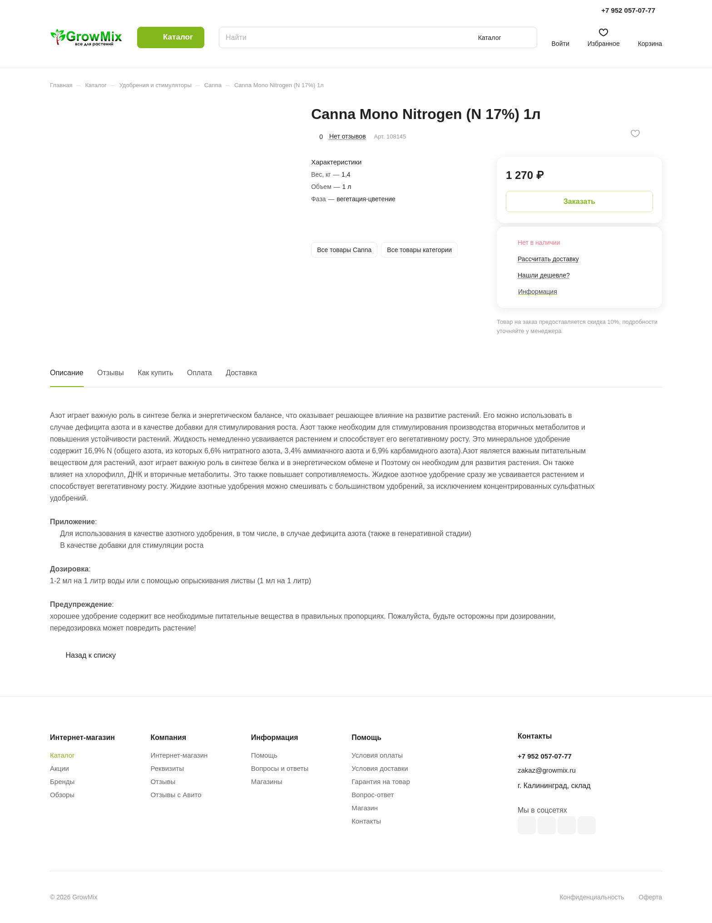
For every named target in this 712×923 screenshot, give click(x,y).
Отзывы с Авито (175, 795)
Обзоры (62, 795)
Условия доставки (379, 768)
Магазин (364, 808)
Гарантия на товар (380, 781)
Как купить (155, 373)
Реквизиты (167, 768)
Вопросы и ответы (279, 768)
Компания (168, 737)
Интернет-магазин (179, 755)
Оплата (199, 373)
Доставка (241, 373)
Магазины (266, 781)
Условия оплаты (377, 755)
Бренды (62, 781)
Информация (274, 737)
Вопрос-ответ (372, 795)
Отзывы (110, 373)
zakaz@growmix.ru (547, 770)
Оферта (650, 897)
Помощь (264, 755)
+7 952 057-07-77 (628, 10)
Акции (59, 768)
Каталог (62, 755)
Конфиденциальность (591, 897)
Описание (67, 373)
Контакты (366, 821)
